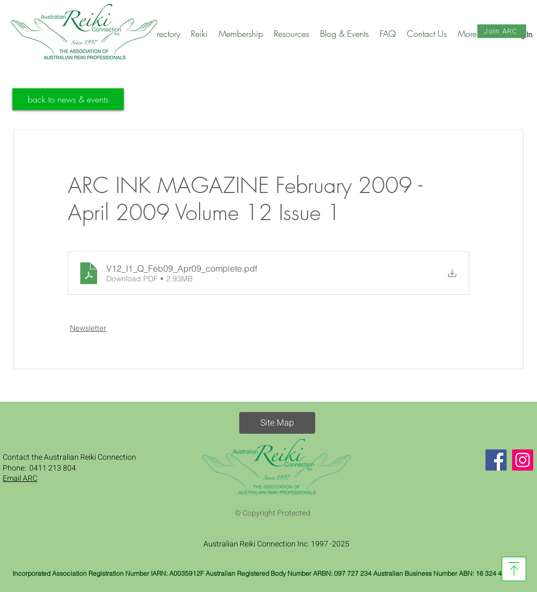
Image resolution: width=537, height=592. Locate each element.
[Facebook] (496, 460)
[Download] (514, 569)
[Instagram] (522, 460)
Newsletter (88, 328)
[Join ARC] (501, 31)
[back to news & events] (68, 99)
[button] (165, 33)
